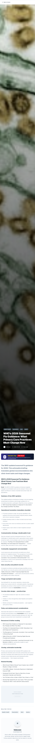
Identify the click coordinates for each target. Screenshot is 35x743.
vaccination (17, 587)
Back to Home (6, 2)
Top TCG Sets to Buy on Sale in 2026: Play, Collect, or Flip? (18, 677)
